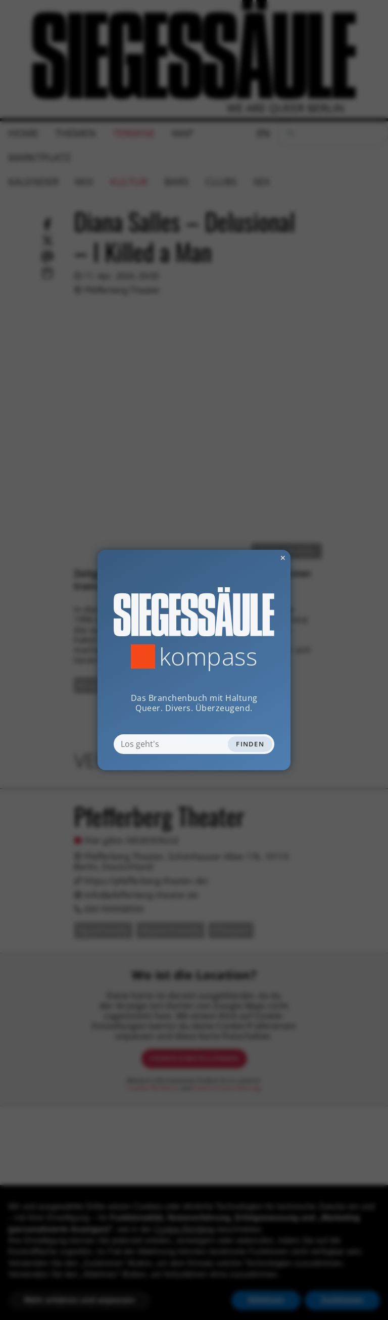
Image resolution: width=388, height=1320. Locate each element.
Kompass (208, 656)
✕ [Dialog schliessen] (258, 557)
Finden (250, 743)
